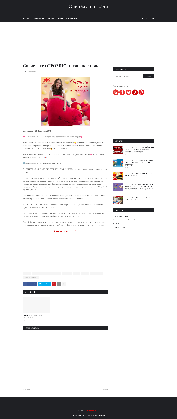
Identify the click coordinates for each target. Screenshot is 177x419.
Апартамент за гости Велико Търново (126, 220)
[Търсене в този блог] (128, 76)
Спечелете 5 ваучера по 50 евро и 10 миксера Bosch (139, 198)
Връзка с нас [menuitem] (71, 18)
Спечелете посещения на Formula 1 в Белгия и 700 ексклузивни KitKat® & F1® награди (139, 149)
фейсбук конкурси (30, 277)
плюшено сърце (39, 274)
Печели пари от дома (120, 216)
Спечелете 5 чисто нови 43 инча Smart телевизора (138, 174)
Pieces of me (117, 223)
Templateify (83, 415)
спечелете (67, 274)
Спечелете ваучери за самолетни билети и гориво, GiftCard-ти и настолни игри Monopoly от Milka (139, 186)
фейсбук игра (97, 274)
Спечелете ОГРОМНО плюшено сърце (32, 316)
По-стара (103, 389)
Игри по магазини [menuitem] (55, 18)
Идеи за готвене (119, 227)
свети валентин (54, 274)
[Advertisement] (65, 45)
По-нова (27, 389)
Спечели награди (88, 6)
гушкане (27, 274)
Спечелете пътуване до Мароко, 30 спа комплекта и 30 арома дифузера (139, 162)
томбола (85, 274)
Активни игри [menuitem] (38, 18)
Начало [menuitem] (26, 18)
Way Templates (100, 415)
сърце (76, 274)
